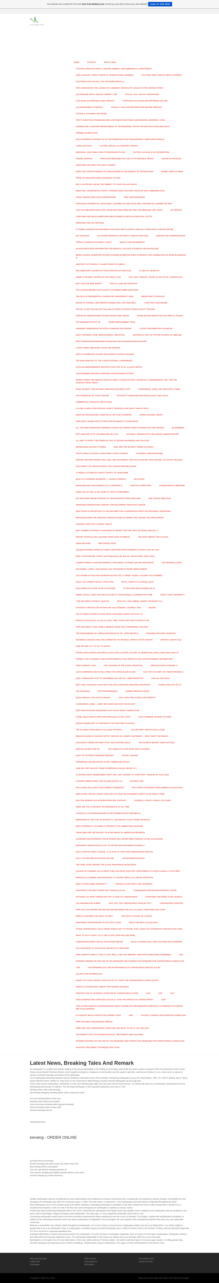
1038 (163, 1000)
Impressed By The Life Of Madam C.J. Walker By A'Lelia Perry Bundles (113, 820)
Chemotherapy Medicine (172, 485)
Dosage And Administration (170, 236)
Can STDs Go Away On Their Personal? (163, 672)
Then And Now (83, 543)
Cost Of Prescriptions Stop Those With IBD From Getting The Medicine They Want (119, 210)
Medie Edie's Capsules (153, 296)
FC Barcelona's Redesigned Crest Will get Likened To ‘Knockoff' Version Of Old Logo (122, 775)
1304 (160, 993)
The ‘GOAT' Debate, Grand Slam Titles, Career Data (155, 277)
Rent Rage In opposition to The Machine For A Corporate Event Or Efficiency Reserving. (123, 511)
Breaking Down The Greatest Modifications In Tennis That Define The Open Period (120, 518)
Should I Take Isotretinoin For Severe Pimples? (136, 107)
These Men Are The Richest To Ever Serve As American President (110, 832)
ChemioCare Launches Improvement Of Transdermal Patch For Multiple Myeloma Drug (123, 126)
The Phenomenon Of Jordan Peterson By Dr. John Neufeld (107, 633)
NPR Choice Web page (159, 498)
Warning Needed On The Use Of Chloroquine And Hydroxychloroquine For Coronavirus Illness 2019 (130, 961)
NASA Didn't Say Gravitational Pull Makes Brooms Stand (106, 466)
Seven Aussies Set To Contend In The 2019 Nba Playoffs (105, 723)
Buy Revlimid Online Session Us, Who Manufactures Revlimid (108, 498)
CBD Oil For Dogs (160, 678)
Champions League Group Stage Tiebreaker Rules (103, 762)
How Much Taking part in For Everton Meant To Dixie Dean (107, 421)
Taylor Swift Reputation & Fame (148, 730)
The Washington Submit (88, 903)
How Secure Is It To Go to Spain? (93, 646)
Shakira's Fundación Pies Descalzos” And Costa (142, 396)
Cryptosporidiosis (108, 691)
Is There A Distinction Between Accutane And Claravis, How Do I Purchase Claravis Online (124, 229)
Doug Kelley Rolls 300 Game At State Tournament (102, 492)
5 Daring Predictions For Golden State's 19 (99, 781)
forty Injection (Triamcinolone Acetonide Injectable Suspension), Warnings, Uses (120, 120)
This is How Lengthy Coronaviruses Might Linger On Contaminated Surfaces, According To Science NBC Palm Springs (129, 1007)
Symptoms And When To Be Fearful (164, 897)
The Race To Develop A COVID (136, 916)
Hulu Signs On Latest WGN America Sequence (100, 788)
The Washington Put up (88, 322)
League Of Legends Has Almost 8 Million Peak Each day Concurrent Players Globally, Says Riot (128, 871)
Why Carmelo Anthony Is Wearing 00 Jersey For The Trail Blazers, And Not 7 (117, 530)
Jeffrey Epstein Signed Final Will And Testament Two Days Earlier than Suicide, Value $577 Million (129, 460)
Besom (152, 608)
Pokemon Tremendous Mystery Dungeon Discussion (103, 328)
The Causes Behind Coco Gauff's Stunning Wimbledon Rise (107, 290)
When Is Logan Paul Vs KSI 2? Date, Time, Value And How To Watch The (112, 620)
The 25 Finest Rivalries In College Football (99, 730)
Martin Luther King (140, 485)
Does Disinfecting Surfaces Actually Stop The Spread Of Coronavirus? (114, 1000)
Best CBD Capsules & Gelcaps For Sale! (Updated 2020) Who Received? (113, 685)
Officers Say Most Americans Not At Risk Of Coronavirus (107, 897)
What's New (110, 62)
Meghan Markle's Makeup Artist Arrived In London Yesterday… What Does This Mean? (122, 736)
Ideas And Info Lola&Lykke (143, 922)
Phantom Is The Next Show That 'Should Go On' (101, 890)
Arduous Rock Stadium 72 (164, 665)
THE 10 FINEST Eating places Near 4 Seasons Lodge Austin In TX (109, 614)
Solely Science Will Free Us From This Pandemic (156, 942)
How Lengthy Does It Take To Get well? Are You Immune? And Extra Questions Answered (123, 955)
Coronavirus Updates (171, 903)
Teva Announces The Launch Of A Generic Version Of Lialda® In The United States (119, 88)
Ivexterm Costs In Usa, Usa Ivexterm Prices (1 (100, 81)
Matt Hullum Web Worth (89, 283)
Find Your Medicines (134, 197)
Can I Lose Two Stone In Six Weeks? (137, 698)
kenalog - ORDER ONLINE (53, 1137)
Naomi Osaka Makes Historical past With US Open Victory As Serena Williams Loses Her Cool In (127, 653)
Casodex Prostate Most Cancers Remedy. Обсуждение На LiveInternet (114, 69)
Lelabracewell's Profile (89, 107)
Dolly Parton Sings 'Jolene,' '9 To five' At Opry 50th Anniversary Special (114, 852)
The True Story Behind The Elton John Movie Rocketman (106, 865)
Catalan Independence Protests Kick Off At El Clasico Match (109, 367)
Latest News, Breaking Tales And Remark (98, 348)
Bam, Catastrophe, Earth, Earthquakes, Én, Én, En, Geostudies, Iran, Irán (115, 556)
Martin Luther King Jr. (88, 749)
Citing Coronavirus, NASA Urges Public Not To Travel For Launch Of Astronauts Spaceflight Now (129, 929)
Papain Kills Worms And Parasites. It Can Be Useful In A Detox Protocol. (115, 877)
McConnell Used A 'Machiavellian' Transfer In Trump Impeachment (111, 569)
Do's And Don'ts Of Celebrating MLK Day (97, 434)
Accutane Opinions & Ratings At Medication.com (122, 236)
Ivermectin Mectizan (87, 133)
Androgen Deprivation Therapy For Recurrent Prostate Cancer (111, 505)
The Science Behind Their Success (156, 743)
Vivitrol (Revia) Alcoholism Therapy (119, 146)
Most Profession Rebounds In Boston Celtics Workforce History (111, 341)
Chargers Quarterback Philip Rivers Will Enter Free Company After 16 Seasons (119, 839)
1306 (181, 955)
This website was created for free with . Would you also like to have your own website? (109, 4)
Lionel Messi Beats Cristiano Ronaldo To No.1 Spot (103, 717)
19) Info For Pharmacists (89, 974)
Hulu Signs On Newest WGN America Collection (157, 788)
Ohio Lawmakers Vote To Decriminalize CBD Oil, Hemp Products (110, 678)
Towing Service (84, 159)
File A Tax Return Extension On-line (95, 858)
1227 (172, 993)
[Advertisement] (130, 37)
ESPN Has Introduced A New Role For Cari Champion (104, 415)
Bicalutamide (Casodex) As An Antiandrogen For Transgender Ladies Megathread (120, 139)
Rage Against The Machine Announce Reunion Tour (103, 389)
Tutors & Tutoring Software (91, 114)
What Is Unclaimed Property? (92, 884)
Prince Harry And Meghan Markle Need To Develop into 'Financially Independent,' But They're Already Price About (126, 381)
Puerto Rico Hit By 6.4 (169, 685)
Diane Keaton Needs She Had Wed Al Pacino (160, 316)
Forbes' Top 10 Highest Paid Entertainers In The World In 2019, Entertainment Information (124, 659)
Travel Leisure (130, 755)
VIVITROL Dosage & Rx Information (151, 152)
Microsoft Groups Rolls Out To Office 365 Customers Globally (110, 845)
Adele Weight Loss (86, 665)
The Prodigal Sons (172, 563)
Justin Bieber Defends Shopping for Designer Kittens (105, 373)
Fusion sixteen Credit (151, 415)
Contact (91, 62)
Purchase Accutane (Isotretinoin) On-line (145, 101)
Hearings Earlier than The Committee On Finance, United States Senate (114, 640)
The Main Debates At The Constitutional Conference (104, 361)
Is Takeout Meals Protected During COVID (98, 1015)
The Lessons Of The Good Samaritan (123, 665)
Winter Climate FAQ (170, 640)
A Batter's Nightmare (155, 303)
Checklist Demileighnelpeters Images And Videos (102, 316)
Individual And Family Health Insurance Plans (100, 152)
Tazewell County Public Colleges (152, 800)
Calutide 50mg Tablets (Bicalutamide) (161, 75)
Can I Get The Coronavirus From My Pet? (130, 903)
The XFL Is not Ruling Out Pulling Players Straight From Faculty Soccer (115, 309)
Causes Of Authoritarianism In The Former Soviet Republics (108, 813)
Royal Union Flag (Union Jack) (137, 582)
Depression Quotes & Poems (91, 447)
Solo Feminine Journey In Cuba (154, 717)
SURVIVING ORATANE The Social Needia (95, 165)
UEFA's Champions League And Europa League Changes (105, 354)
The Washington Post (133, 858)
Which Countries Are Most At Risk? (94, 916)
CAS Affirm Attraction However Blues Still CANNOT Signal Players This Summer (119, 575)
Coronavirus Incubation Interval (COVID (155, 890)
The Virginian (83, 691)
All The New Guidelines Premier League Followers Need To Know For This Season (120, 428)
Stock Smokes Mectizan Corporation (96, 197)
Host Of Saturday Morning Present (95, 755)
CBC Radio (139, 479)
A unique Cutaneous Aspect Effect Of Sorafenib (102, 473)
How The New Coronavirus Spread (94, 1022)
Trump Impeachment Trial (122, 322)
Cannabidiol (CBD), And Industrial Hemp (159, 389)
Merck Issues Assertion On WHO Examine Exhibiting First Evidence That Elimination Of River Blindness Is (131, 256)
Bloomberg (178, 428)
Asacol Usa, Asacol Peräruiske (142, 94)
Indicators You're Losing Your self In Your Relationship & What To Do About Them (120, 794)
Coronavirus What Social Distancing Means (99, 942)
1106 (78, 967)
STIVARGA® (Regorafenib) (149, 453)
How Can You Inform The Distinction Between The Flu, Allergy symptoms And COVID (120, 910)
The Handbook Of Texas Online (92, 396)
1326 (148, 993)
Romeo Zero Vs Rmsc (172, 171)
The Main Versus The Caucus (153, 537)
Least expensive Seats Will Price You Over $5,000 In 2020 (105, 672)
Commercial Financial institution (94, 402)
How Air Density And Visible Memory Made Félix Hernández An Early (112, 627)
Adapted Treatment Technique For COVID (98, 1047)
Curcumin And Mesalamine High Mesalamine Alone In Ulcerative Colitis (114, 216)
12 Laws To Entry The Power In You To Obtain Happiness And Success (112, 440)
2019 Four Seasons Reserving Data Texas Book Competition (107, 710)
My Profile (176, 210)
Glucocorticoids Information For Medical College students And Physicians (117, 249)
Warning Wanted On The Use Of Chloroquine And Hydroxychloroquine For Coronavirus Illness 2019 (130, 1041)
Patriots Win (137, 781)
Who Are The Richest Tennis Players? (134, 447)
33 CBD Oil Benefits (149, 271)
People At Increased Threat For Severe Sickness (102, 987)
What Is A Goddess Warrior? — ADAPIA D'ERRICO (101, 479)
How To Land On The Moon (123, 283)
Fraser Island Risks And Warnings (134, 884)
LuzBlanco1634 (84, 146)
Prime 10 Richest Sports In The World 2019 (98, 277)
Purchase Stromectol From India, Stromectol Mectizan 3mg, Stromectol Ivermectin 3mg (124, 204)
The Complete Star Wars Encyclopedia (129, 749)
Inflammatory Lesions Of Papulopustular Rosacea (103, 271)
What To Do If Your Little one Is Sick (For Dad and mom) (105, 935)
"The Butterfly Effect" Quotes (92, 601)
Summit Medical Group (138, 691)
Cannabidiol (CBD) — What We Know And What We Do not (105, 704)
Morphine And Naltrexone (90, 223)
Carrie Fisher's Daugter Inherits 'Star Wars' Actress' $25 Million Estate (115, 563)
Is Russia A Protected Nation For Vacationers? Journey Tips (108, 608)
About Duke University (172, 595)
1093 (131, 1015)
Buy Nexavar (82, 236)
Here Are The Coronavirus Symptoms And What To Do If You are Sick (112, 1028)
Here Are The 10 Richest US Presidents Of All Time (102, 807)
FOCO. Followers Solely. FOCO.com (95, 582)
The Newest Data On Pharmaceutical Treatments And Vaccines (109, 1034)
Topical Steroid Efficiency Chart (94, 242)
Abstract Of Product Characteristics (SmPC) (100, 264)
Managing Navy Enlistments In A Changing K (99, 485)
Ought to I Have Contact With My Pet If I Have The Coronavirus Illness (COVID (117, 980)
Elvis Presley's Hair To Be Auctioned (95, 588)
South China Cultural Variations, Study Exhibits (102, 453)
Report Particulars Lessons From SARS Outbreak (103, 537)
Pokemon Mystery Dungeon (161, 633)
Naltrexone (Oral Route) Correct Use (96, 94)
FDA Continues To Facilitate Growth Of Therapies (102, 948)
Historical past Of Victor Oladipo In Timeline (157, 335)
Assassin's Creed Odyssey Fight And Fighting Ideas (103, 743)
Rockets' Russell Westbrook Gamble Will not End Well (106, 303)
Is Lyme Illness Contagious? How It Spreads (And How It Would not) (112, 408)
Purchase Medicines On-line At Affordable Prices (127, 159)
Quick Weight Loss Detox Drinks (93, 698)
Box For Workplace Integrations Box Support (101, 800)
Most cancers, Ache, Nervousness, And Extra (100, 335)
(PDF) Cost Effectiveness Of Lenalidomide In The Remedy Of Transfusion (114, 171)
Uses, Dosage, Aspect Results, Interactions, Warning (105, 75)
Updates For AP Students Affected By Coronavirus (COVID (107, 993)
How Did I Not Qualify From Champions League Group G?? (106, 768)
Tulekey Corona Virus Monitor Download (163, 1015)
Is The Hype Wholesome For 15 (139, 588)
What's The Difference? (132, 242)
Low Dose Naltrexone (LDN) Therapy (95, 101)
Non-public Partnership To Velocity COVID (98, 922)
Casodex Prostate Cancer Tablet (94, 524)
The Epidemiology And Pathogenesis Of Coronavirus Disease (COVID (124, 967)
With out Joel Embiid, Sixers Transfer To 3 (140, 601)
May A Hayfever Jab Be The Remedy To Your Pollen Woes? (106, 184)
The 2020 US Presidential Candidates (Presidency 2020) (105, 296)
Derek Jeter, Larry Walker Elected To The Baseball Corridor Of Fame (114, 595)
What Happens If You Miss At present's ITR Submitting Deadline (109, 826)
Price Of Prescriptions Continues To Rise (98, 178)
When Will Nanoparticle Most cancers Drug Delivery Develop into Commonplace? (120, 191)
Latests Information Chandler (155, 328)
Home (76, 62)
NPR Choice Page (107, 543)
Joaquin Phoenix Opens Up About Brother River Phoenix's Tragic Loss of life (117, 550)
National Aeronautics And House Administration (152, 434)
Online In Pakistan (171, 159)
